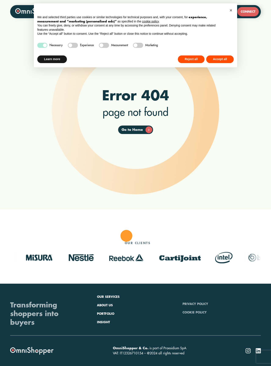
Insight (103, 335)
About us (105, 318)
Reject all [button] (191, 59)
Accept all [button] (220, 59)
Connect (248, 11)
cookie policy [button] (150, 21)
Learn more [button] (52, 59)
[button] (231, 10)
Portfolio (105, 327)
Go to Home (137, 129)
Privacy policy (195, 310)
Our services (108, 310)
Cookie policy (195, 318)
